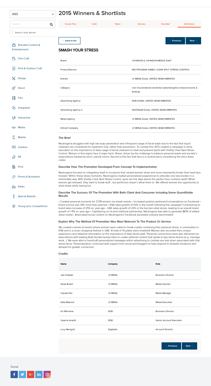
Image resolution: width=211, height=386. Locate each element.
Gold (94, 24)
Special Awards (27, 196)
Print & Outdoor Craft (30, 68)
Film (20, 98)
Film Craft (23, 58)
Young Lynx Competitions (32, 206)
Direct (21, 88)
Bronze (141, 24)
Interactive (24, 117)
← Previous (175, 40)
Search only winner (25, 32)
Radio (21, 186)
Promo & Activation (29, 176)
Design (22, 78)
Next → (193, 40)
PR (19, 157)
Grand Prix (70, 24)
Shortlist (165, 24)
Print (20, 166)
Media (21, 127)
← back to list (69, 40)
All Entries (189, 24)
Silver (118, 24)
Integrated (24, 107)
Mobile (22, 137)
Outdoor (23, 147)
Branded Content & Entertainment (26, 47)
